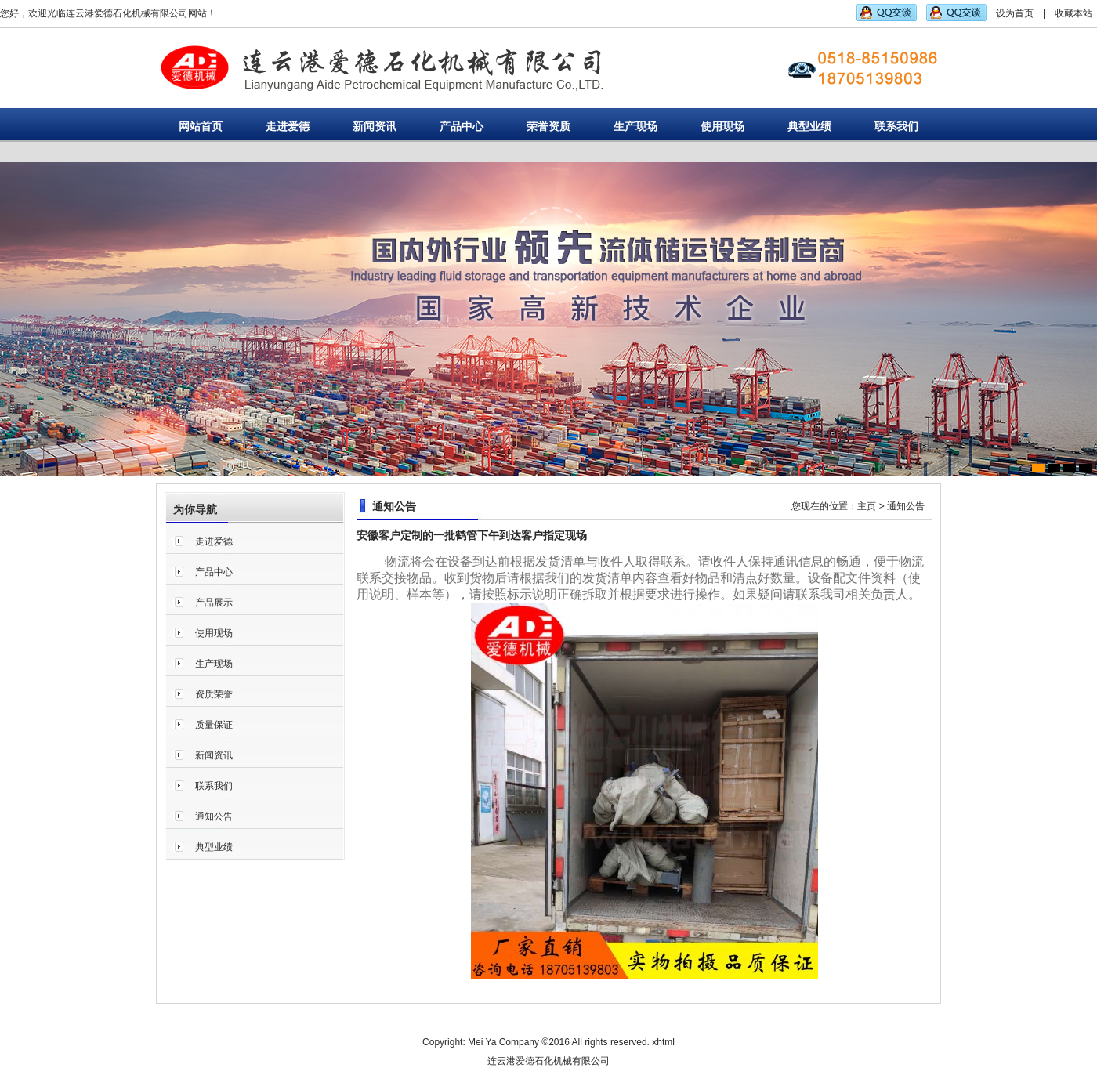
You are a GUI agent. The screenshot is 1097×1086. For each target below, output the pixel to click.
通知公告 (214, 816)
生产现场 (635, 126)
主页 (866, 506)
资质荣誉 (214, 694)
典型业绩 (809, 126)
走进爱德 (288, 126)
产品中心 (461, 126)
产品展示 (214, 602)
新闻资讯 (374, 126)
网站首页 (201, 126)
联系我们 (896, 126)
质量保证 (214, 724)
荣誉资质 (548, 126)
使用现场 (722, 126)
